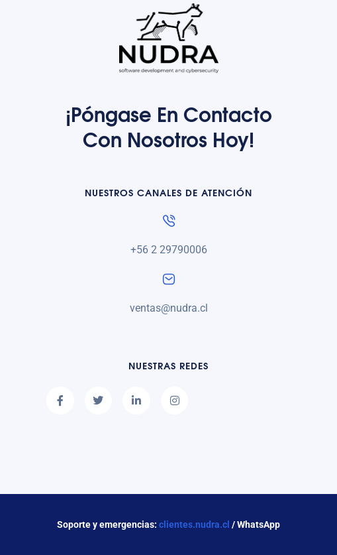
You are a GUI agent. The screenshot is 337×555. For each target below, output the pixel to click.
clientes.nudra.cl (194, 524)
